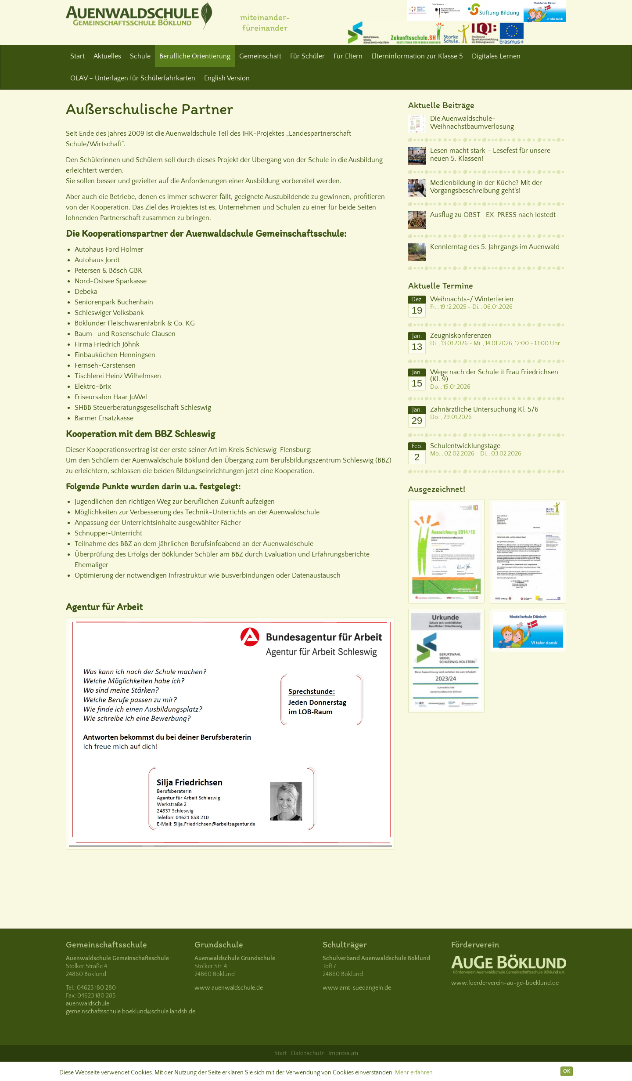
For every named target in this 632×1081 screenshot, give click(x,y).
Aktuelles (107, 56)
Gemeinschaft (260, 56)
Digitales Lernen (496, 56)
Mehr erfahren (414, 1072)
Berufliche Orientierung (194, 56)
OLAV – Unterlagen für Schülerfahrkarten (132, 78)
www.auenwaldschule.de (228, 987)
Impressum (343, 1053)
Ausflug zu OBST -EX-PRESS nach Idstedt (493, 215)
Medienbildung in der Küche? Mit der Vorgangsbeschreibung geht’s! (486, 187)
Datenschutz (307, 1053)
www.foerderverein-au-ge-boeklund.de (505, 983)
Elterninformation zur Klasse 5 (417, 56)
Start (77, 56)
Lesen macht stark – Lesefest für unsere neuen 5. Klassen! (490, 155)
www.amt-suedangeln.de (357, 987)
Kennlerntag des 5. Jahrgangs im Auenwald (495, 247)
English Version (227, 78)
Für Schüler (307, 56)
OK (566, 1071)
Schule (140, 56)
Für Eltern (348, 56)
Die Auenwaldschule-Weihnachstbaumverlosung (472, 122)
